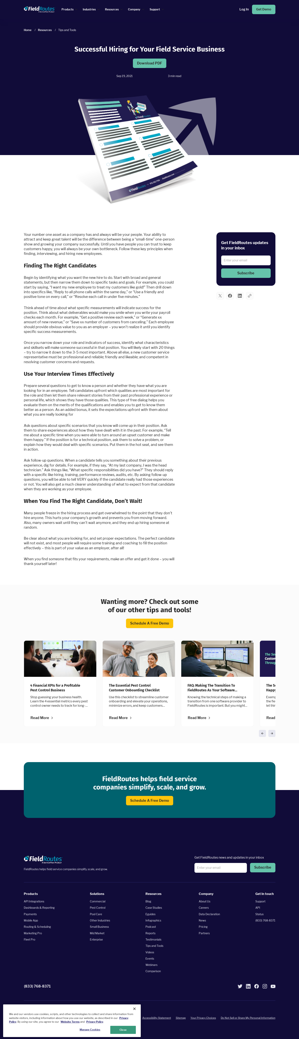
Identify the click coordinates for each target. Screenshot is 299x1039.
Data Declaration (209, 914)
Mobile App (31, 920)
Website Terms (70, 1031)
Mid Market (97, 933)
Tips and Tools (154, 945)
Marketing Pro (33, 933)
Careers (204, 907)
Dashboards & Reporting (39, 907)
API (257, 907)
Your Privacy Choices (203, 1017)
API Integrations (34, 901)
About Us (204, 901)
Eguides (150, 914)
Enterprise (96, 939)
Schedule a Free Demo (149, 623)
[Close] (134, 1018)
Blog (148, 901)
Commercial (97, 901)
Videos (149, 952)
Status (259, 914)
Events (149, 958)
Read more (39, 718)
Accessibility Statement (156, 1017)
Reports (150, 933)
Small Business (99, 926)
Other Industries (100, 920)
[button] (246, 273)
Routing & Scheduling (37, 926)
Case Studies (153, 907)
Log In (244, 9)
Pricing (203, 926)
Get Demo (263, 9)
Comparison (153, 971)
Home (27, 30)
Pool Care (96, 914)
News (202, 920)
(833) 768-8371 (265, 920)
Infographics (153, 920)
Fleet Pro (29, 939)
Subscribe (245, 273)
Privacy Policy (94, 1031)
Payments (30, 914)
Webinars (151, 964)
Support (260, 901)
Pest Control (97, 907)
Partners (204, 933)
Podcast (150, 926)
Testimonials (153, 939)
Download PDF (149, 63)
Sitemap (181, 1017)
